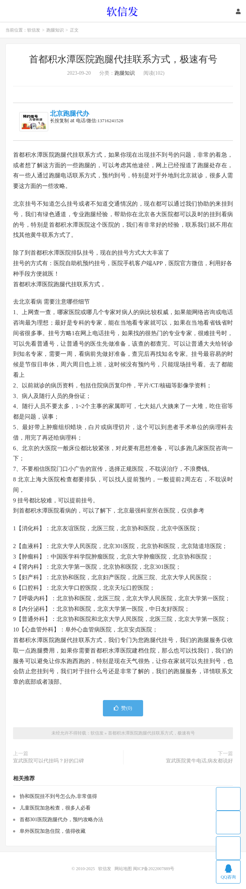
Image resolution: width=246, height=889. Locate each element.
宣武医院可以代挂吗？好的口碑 (48, 761)
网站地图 (123, 868)
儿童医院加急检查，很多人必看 (55, 808)
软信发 (123, 11)
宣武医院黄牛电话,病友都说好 (199, 761)
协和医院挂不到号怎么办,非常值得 (58, 796)
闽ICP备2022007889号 (154, 868)
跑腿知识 (55, 30)
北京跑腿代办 (69, 113)
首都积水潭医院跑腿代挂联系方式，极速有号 (123, 59)
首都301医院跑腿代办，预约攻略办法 (61, 819)
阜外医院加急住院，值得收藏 (53, 831)
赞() (123, 708)
